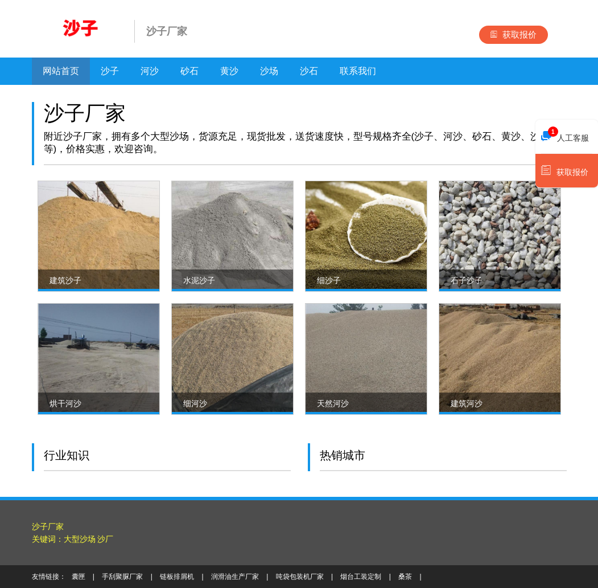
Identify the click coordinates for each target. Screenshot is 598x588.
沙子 (110, 71)
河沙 (150, 71)
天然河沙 (333, 403)
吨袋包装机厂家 (300, 577)
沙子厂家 (48, 526)
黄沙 (229, 71)
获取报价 (513, 34)
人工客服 (565, 135)
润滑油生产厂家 (235, 577)
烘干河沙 (65, 403)
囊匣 (78, 577)
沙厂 (105, 539)
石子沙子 (466, 280)
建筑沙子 (65, 280)
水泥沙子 (199, 280)
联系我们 (358, 71)
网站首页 (61, 71)
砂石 (189, 71)
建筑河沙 (466, 403)
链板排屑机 (177, 577)
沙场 (269, 71)
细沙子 (329, 280)
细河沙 (195, 403)
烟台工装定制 (360, 577)
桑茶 (405, 577)
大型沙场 (80, 539)
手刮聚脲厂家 (122, 577)
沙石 (309, 71)
